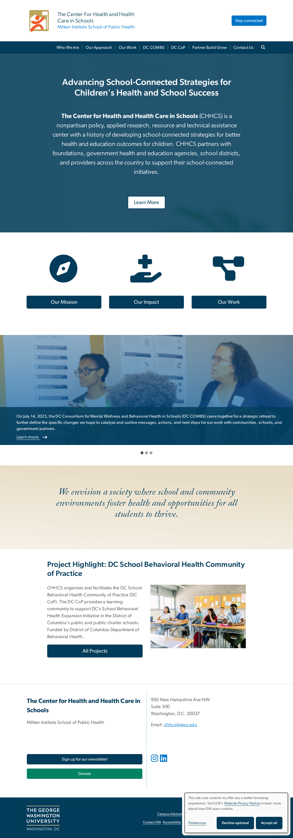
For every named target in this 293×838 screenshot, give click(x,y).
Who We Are (67, 47)
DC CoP (178, 47)
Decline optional (235, 823)
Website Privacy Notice (242, 803)
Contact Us (243, 47)
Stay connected (249, 21)
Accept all (269, 823)
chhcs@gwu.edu (180, 725)
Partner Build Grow (209, 47)
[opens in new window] (155, 762)
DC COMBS (154, 47)
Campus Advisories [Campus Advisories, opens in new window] (171, 814)
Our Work (127, 47)
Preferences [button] (197, 823)
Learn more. (28, 437)
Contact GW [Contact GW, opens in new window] (152, 822)
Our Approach (99, 47)
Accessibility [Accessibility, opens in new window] (172, 822)
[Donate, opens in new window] (84, 774)
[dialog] (236, 813)
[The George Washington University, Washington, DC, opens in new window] (43, 818)
